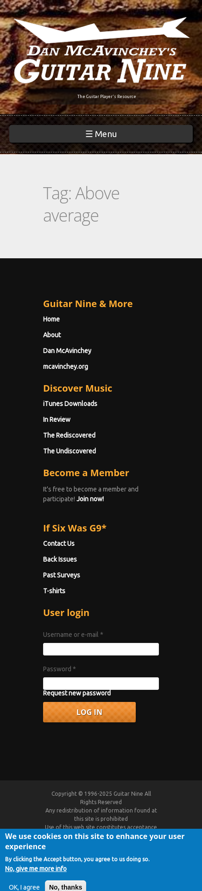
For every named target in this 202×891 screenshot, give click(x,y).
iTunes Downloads (70, 403)
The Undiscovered (69, 451)
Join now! (90, 499)
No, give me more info (36, 879)
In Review (56, 419)
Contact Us (59, 543)
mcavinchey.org (65, 366)
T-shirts (54, 591)
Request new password (77, 693)
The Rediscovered (69, 435)
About (52, 335)
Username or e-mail (73, 634)
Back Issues (60, 559)
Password (59, 669)
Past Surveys (61, 575)
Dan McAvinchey (67, 350)
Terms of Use (112, 835)
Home (51, 319)
